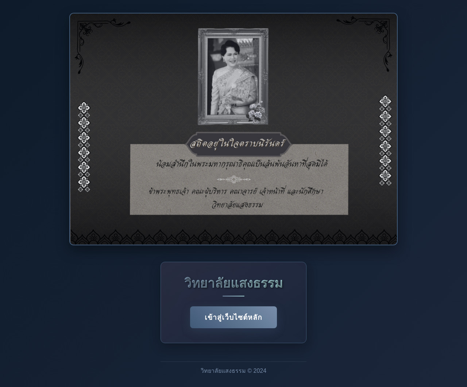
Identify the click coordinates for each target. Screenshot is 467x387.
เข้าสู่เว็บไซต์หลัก (233, 317)
